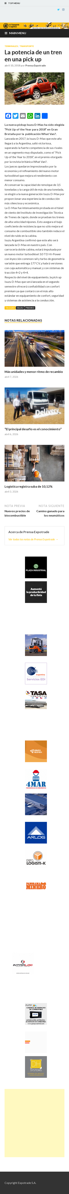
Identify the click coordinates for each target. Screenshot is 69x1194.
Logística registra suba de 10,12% (29, 486)
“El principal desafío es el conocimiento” (33, 429)
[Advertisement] (34, 1123)
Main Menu (17, 33)
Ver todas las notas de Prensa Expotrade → (33, 539)
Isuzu (20, 307)
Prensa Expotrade (35, 65)
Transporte (27, 46)
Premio (30, 307)
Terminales (11, 46)
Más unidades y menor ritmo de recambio (34, 372)
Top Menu (14, 3)
